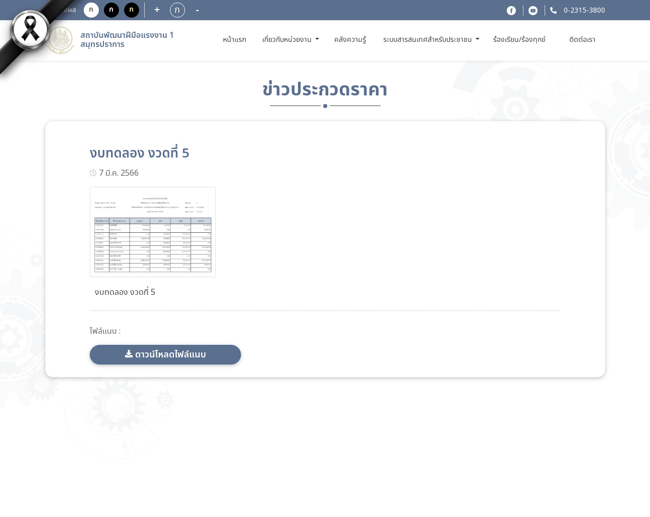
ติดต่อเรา (582, 40)
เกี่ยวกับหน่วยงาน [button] (288, 40)
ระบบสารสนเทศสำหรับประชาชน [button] (428, 40)
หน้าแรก (236, 39)
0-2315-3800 (583, 11)
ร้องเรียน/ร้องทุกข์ (519, 40)
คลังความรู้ (350, 40)
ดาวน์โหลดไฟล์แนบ (170, 354)
